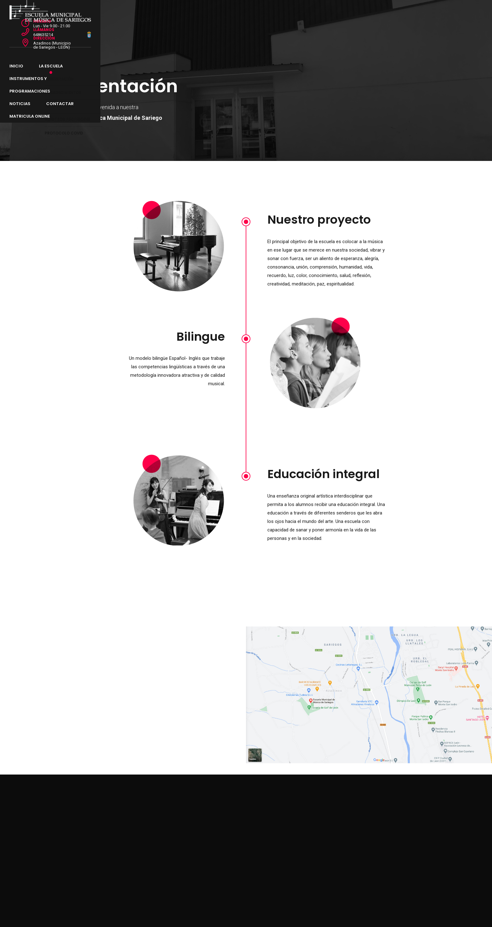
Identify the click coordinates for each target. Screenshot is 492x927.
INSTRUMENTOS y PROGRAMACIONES (166, 32)
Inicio (65, 32)
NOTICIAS (232, 32)
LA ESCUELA (99, 32)
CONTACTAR (272, 32)
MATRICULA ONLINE (322, 32)
